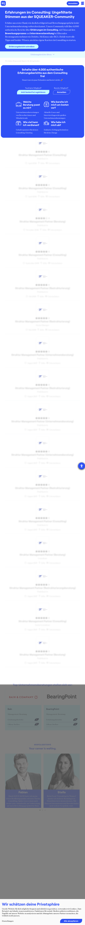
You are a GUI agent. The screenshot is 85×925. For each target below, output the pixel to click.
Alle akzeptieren (71, 921)
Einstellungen (7, 921)
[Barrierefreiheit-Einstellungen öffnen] (81, 465)
